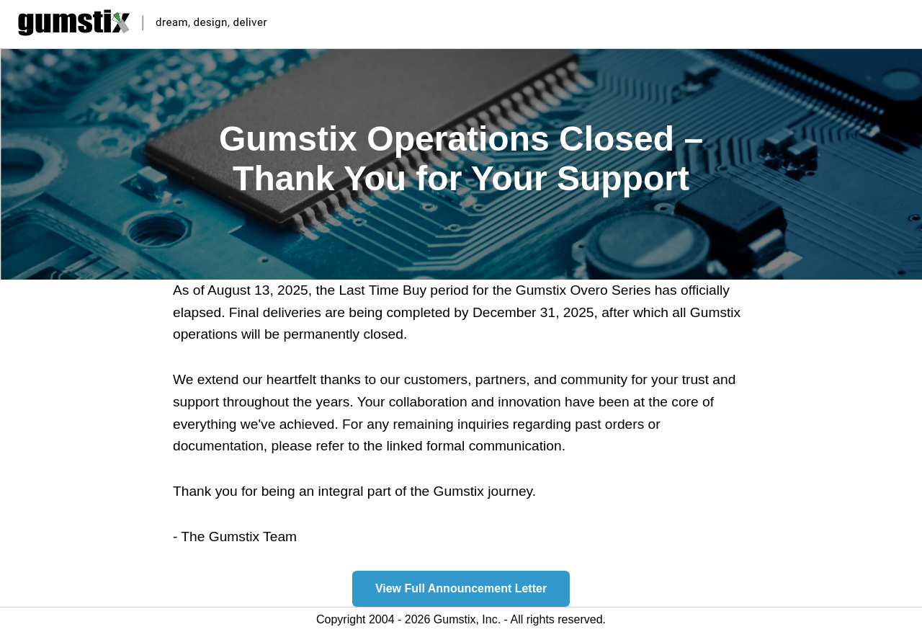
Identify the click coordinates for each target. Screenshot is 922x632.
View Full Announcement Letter (461, 588)
